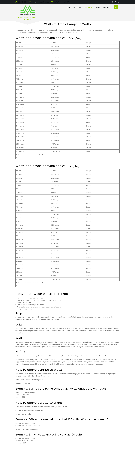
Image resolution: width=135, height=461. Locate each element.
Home (68, 7)
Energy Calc (88, 7)
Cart (98, 7)
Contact (106, 7)
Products (77, 7)
